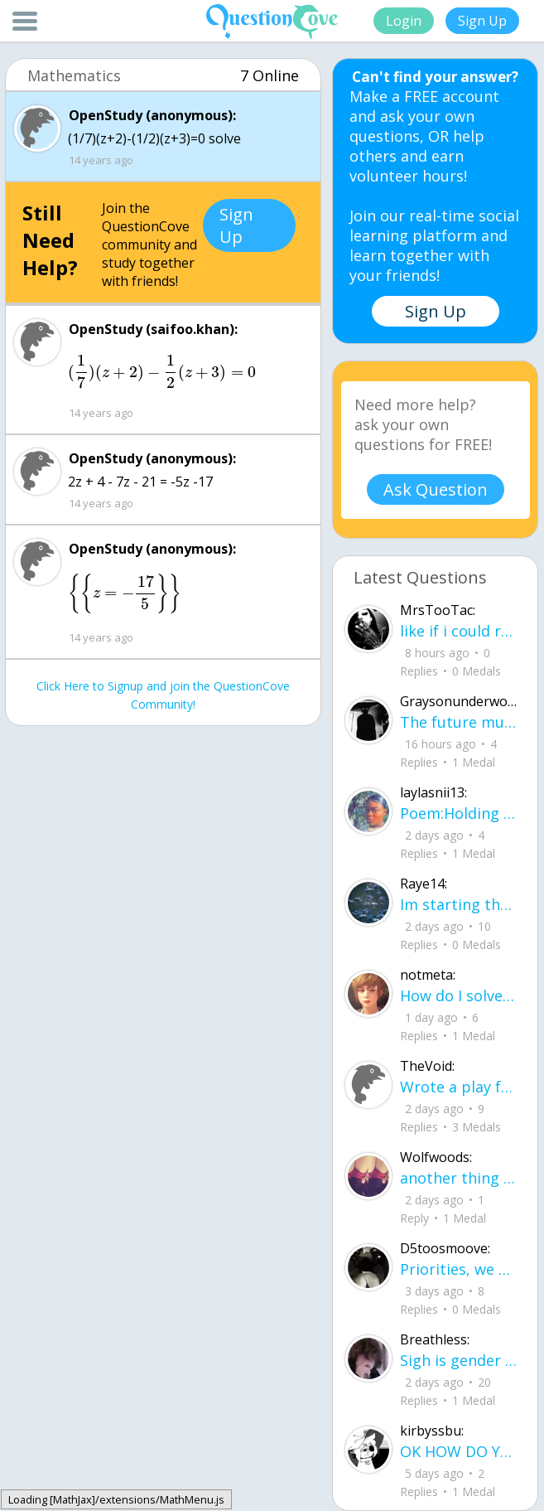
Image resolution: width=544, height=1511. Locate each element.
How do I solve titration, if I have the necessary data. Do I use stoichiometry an (459, 995)
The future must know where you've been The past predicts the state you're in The (459, 722)
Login (403, 21)
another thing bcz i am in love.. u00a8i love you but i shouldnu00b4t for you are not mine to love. (459, 1178)
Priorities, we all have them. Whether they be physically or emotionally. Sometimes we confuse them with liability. (459, 1269)
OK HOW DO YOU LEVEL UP (459, 1451)
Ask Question (435, 489)
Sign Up (482, 21)
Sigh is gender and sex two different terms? (459, 1360)
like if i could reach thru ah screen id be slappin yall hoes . (459, 631)
